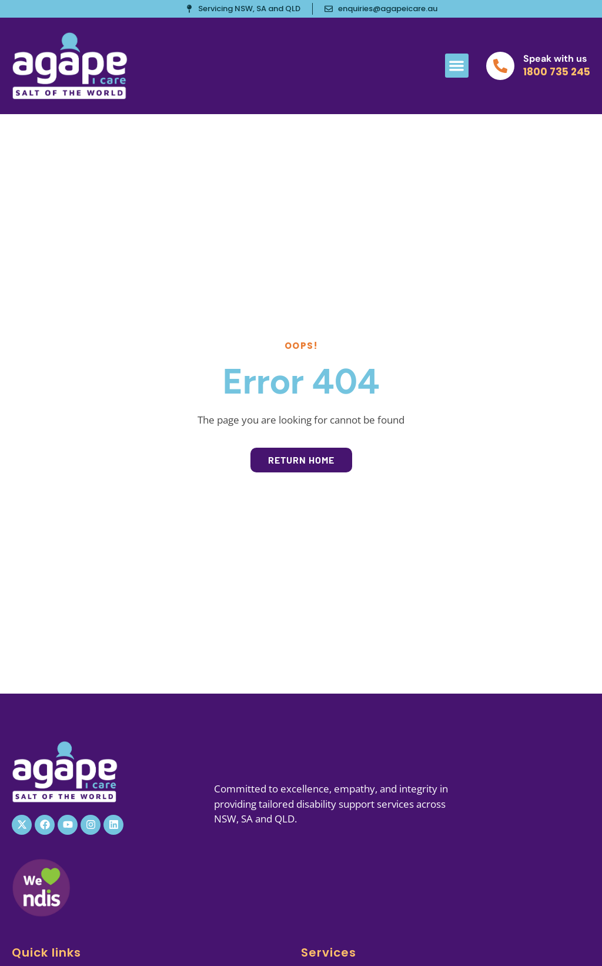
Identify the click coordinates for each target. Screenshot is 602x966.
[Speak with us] (500, 66)
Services (328, 952)
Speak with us (555, 58)
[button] (457, 66)
